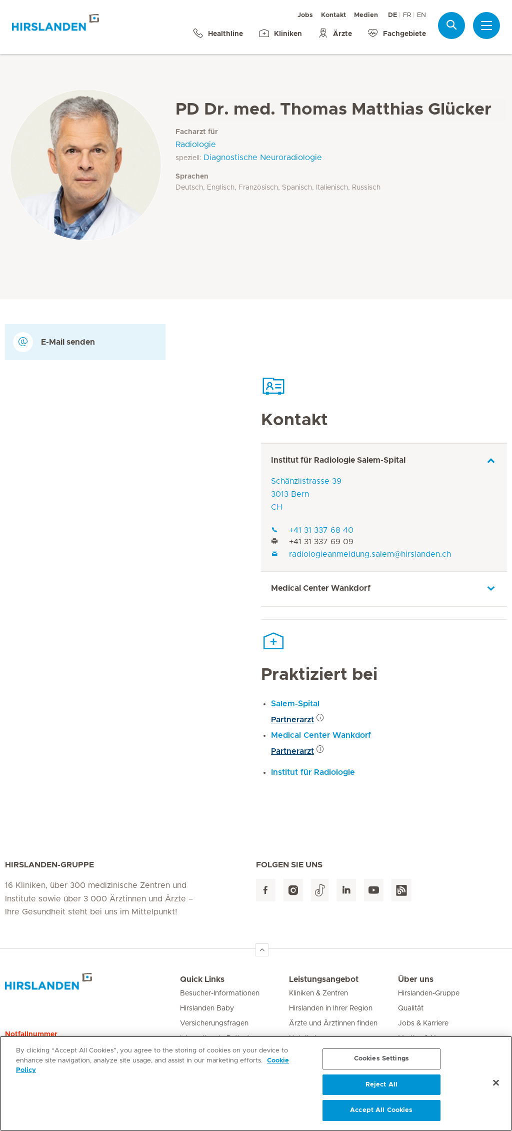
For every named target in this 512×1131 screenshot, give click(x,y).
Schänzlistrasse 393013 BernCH (306, 494)
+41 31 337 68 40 (312, 530)
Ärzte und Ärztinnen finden (333, 1023)
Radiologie (196, 145)
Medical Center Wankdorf (320, 588)
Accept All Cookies (381, 1115)
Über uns (416, 979)
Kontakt (333, 15)
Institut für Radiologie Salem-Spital (338, 460)
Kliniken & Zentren (318, 993)
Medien (366, 15)
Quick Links (202, 979)
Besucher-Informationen (220, 993)
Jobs (305, 15)
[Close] (496, 1087)
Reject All (382, 1089)
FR (407, 15)
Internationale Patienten (219, 1038)
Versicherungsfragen (214, 1023)
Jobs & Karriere (423, 1023)
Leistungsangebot (323, 979)
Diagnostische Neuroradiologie (263, 158)
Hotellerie (304, 1038)
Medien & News (424, 1038)
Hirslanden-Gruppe (429, 993)
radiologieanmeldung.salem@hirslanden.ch (361, 554)
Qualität (411, 1008)
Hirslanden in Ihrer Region (330, 1008)
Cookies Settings (381, 1063)
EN (421, 15)
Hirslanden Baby (207, 1008)
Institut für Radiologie (313, 772)
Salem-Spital (295, 704)
